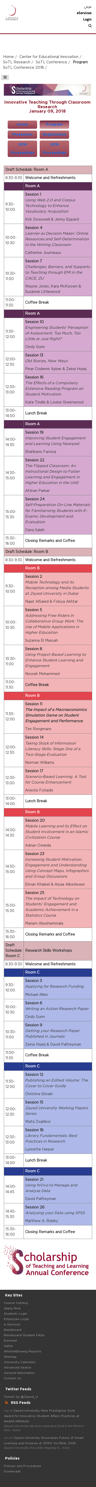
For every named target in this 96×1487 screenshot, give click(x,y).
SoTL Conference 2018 (23, 68)
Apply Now (12, 1308)
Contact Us (12, 1378)
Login (87, 19)
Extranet (10, 1340)
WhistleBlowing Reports (22, 1351)
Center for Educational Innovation (48, 57)
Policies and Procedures (22, 1466)
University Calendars (20, 1362)
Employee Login (16, 1319)
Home (8, 57)
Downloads (12, 1471)
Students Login (15, 1313)
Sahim (8, 1345)
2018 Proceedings (54, 149)
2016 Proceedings (22, 149)
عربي (88, 6)
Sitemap (10, 1356)
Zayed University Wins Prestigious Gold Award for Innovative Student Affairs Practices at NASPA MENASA (41, 1416)
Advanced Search (17, 1367)
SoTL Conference (51, 62)
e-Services (12, 1324)
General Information (19, 1372)
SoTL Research (16, 62)
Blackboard (13, 1329)
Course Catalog (16, 1302)
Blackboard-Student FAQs (24, 1335)
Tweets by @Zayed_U (21, 1396)
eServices (84, 12)
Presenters (22, 134)
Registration (54, 134)
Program (54, 124)
